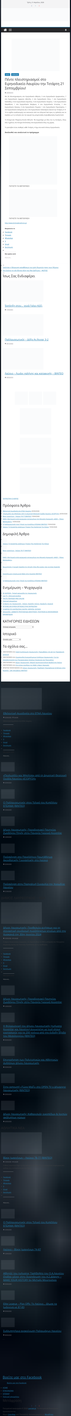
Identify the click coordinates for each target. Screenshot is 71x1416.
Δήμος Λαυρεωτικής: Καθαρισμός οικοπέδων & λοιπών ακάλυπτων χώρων (35, 1115)
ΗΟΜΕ (5, 1388)
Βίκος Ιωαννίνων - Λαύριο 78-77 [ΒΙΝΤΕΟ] (17, 551)
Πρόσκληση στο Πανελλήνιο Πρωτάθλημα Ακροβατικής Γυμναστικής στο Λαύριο (27, 858)
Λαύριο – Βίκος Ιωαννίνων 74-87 (22, 1249)
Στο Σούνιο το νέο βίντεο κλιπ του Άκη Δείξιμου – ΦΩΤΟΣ (35, 271)
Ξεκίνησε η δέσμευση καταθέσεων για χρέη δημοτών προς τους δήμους (35, 266)
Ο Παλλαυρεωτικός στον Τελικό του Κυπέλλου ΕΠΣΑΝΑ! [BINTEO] (25, 524)
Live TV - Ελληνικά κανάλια (12, 596)
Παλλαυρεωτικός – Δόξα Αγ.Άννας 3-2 (26, 339)
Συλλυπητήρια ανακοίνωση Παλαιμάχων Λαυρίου (32, 1330)
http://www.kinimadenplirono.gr (16, 223)
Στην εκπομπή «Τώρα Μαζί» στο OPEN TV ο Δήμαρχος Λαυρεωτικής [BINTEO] (34, 1088)
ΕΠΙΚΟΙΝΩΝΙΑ (8, 1391)
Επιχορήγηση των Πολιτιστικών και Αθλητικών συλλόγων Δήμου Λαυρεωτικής (30, 1061)
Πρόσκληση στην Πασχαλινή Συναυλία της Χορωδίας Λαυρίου (34, 885)
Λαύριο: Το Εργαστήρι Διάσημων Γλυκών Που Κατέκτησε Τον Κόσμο (26, 527)
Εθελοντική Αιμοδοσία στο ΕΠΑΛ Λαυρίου (17, 511)
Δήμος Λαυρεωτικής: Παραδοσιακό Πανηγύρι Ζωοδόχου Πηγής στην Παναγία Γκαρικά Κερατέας (32, 831)
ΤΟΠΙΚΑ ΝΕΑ (15, 74)
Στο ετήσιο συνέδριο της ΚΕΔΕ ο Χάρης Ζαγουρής (32, 665)
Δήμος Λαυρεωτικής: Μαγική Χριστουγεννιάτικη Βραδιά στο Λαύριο (39, 663)
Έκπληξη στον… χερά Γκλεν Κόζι (23, 305)
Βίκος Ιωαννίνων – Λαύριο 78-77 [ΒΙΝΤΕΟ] (17, 516)
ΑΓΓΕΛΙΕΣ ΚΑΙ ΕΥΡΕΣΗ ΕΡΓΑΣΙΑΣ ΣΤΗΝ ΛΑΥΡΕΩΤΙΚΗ (20, 606)
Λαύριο (7, 74)
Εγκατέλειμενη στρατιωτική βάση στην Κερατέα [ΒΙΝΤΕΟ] (22, 574)
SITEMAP (6, 1394)
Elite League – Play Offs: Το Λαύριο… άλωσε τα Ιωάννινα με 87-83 (30, 1305)
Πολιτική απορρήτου (10, 601)
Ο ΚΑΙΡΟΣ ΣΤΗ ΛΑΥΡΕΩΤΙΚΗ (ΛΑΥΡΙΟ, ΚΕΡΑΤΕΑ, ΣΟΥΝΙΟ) (22, 609)
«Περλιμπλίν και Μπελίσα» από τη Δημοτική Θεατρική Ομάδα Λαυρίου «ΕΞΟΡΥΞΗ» (31, 514)
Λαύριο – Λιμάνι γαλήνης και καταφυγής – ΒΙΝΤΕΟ (34, 373)
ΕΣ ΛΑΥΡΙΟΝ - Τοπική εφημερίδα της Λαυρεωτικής (20, 593)
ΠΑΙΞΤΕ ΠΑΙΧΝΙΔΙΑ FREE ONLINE (13, 598)
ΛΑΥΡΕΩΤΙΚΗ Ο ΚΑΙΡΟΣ (10, 499)
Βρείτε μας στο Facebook (22, 1377)
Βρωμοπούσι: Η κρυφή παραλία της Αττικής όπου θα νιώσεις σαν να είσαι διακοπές (31, 567)
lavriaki (16, 717)
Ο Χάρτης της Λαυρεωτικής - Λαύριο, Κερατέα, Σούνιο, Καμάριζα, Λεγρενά (28, 604)
